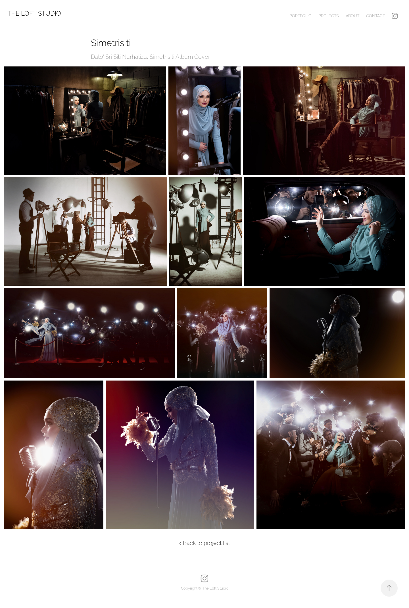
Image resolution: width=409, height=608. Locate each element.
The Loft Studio (34, 13)
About (352, 16)
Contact (375, 16)
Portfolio (300, 16)
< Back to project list (204, 543)
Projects (328, 16)
